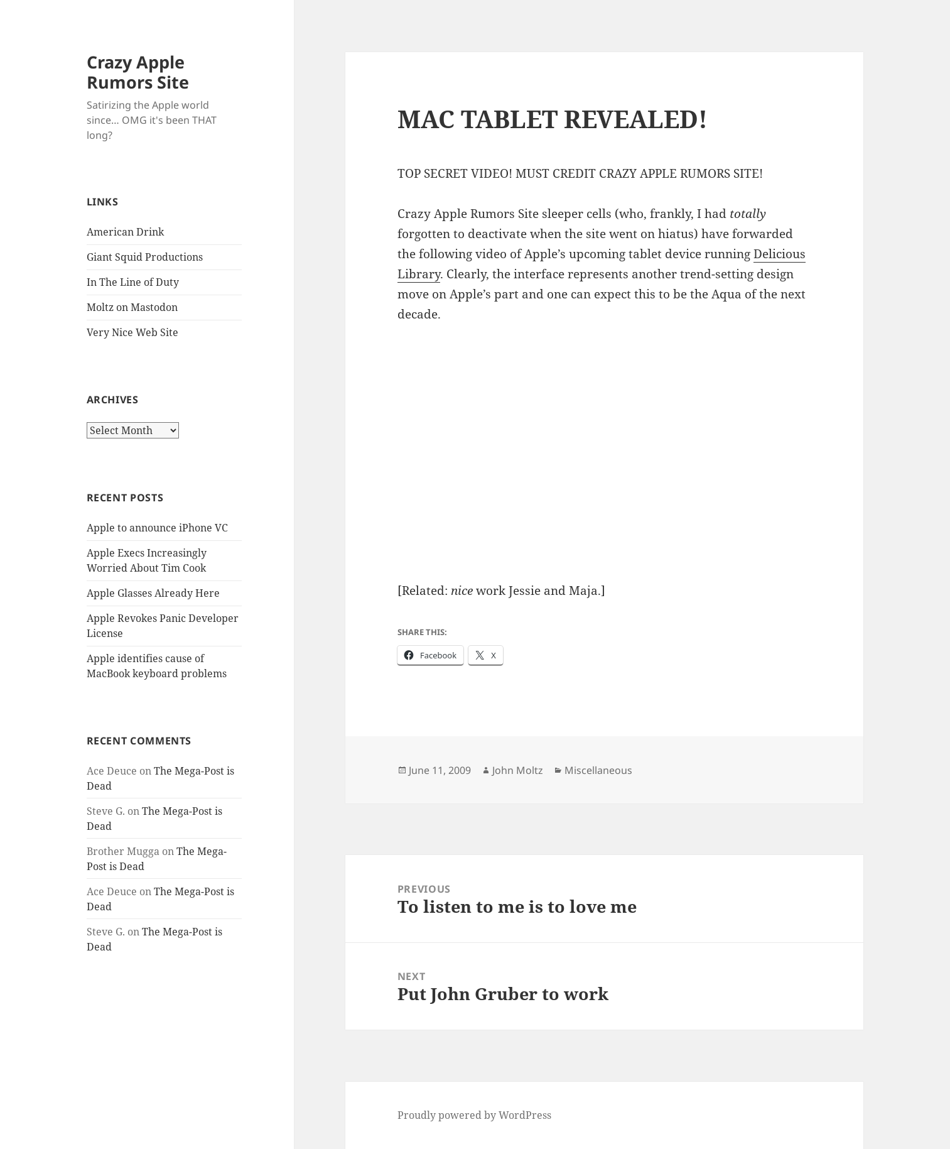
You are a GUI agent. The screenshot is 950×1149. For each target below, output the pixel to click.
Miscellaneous (598, 770)
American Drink (125, 232)
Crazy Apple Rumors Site (138, 72)
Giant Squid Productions (145, 257)
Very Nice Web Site (132, 332)
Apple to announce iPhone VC (157, 528)
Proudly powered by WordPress (474, 1115)
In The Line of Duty (133, 282)
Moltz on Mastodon (132, 307)
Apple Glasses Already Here (153, 593)
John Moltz (517, 770)
